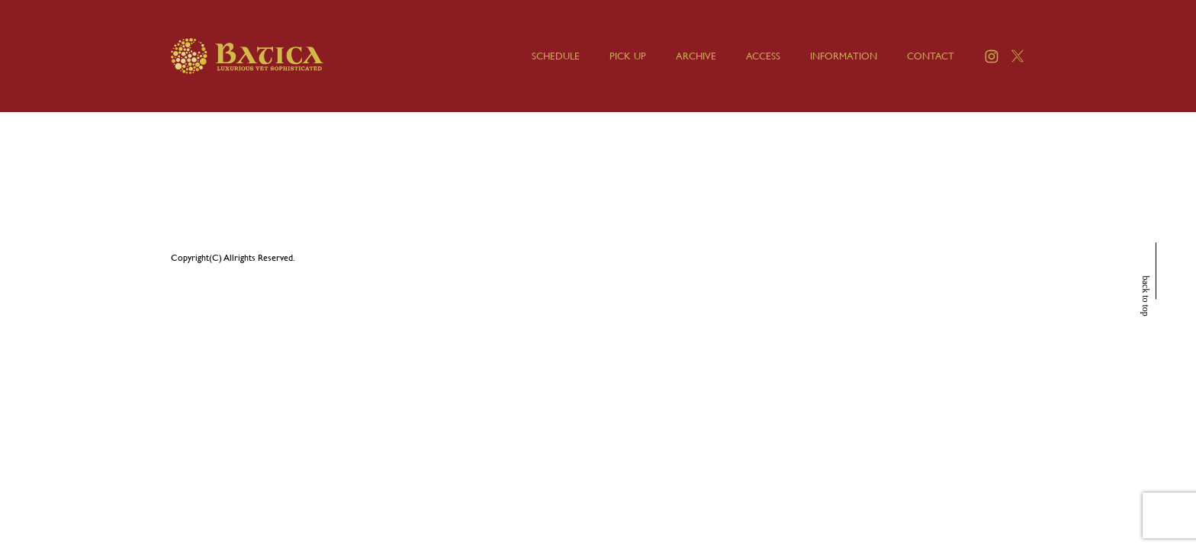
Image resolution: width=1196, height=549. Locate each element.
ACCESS (763, 56)
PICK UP (627, 56)
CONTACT (930, 56)
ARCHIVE (696, 56)
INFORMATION (843, 56)
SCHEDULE (556, 56)
